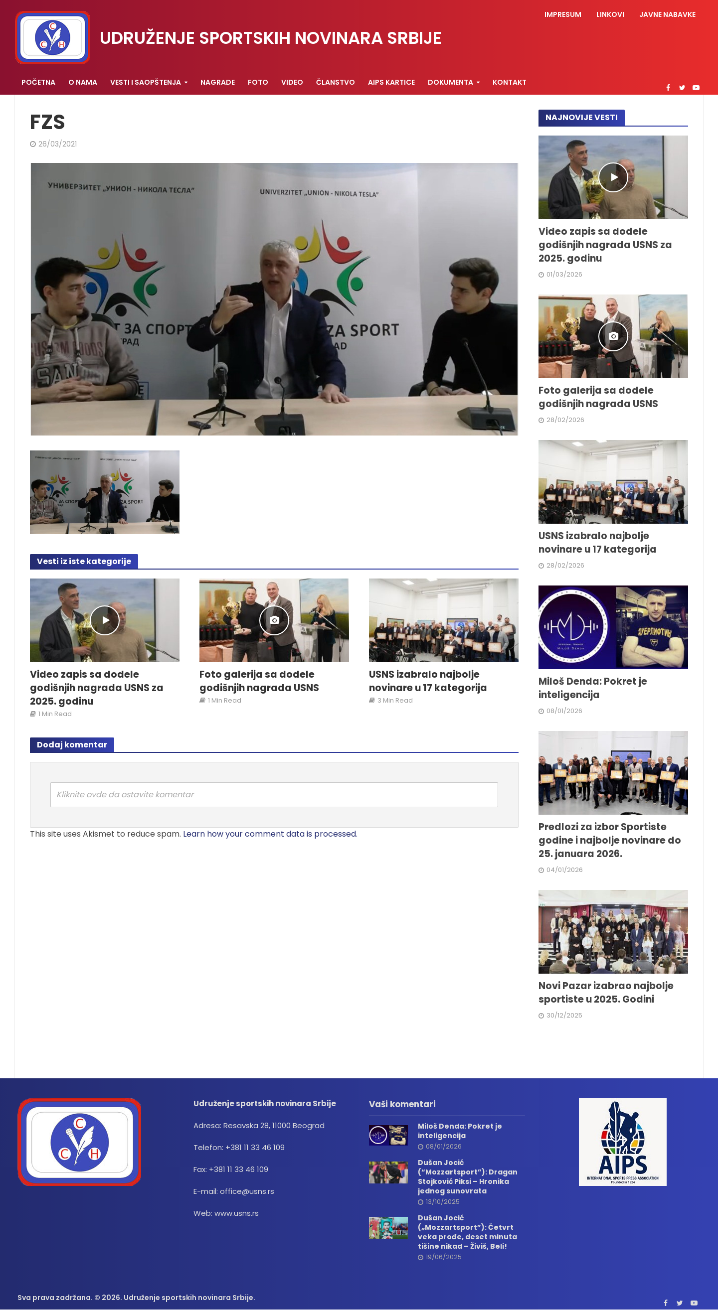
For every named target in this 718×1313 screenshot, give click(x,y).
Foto (258, 82)
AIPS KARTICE (391, 82)
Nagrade (217, 82)
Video (292, 82)
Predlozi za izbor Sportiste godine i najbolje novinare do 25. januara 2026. (609, 841)
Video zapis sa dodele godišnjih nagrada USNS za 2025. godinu (97, 688)
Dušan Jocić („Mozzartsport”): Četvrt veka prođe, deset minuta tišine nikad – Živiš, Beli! (467, 1232)
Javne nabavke (667, 14)
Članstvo (335, 82)
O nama (82, 82)
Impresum (562, 14)
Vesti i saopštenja (145, 82)
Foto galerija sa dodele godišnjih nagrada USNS (259, 681)
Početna (38, 82)
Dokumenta (450, 82)
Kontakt (510, 82)
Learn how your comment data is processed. (270, 834)
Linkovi (610, 14)
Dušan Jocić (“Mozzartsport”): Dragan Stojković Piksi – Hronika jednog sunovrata (468, 1177)
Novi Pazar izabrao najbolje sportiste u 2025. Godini (606, 993)
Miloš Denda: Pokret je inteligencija (592, 688)
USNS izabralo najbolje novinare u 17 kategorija (428, 681)
